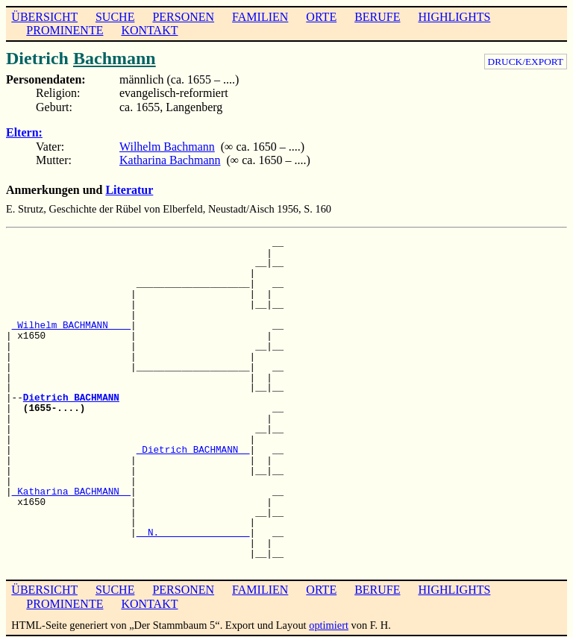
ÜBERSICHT (44, 16)
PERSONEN (183, 16)
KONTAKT (149, 30)
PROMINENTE (64, 30)
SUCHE (115, 16)
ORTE (321, 16)
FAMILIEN (260, 16)
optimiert (328, 625)
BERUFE (377, 16)
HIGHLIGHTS (455, 16)
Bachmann (114, 58)
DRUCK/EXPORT (525, 61)
